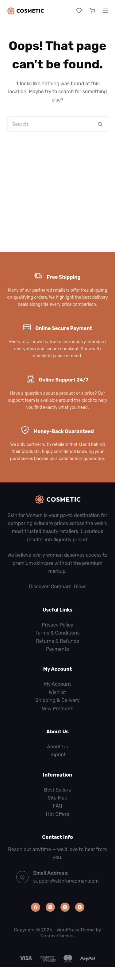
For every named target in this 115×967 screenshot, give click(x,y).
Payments (57, 649)
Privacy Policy (57, 625)
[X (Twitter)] (50, 907)
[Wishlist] (79, 10)
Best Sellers (57, 790)
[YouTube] (79, 907)
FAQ (57, 806)
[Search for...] (50, 124)
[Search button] (100, 124)
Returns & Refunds (57, 641)
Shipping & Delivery (57, 700)
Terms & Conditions (57, 633)
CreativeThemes (57, 935)
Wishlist (57, 692)
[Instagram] (65, 907)
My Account (57, 684)
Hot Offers (57, 814)
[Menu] (105, 10)
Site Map (57, 798)
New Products (57, 709)
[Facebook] (35, 907)
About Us (57, 747)
